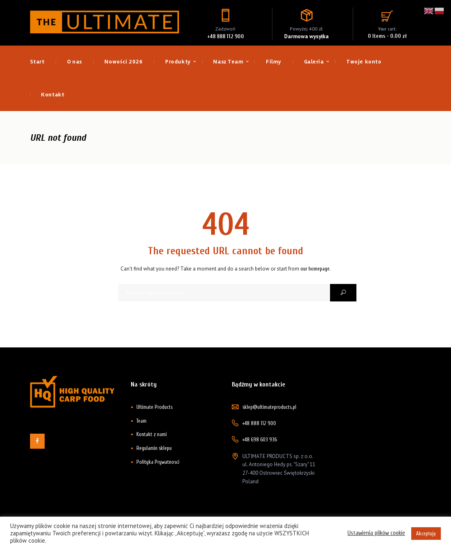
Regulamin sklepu (154, 448)
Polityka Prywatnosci (157, 462)
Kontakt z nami (151, 434)
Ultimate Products (154, 407)
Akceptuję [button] (426, 533)
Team (141, 421)
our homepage (315, 269)
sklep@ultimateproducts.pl (269, 407)
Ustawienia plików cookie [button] (376, 533)
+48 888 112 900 (225, 36)
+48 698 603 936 (259, 440)
